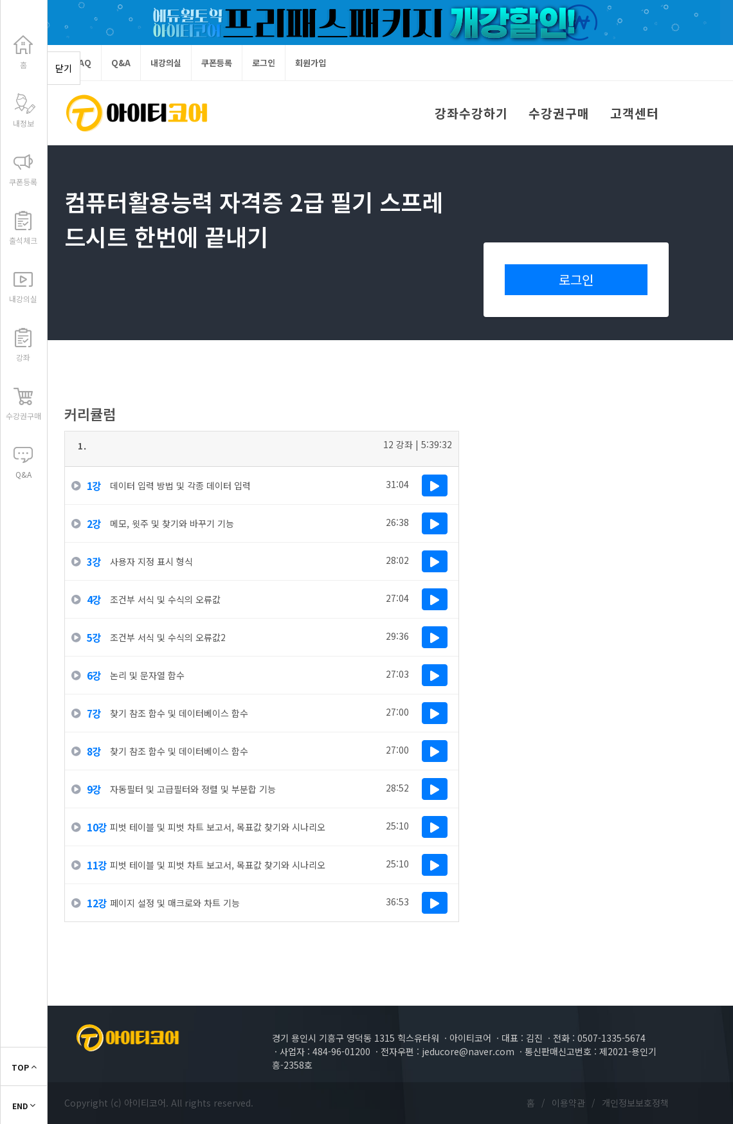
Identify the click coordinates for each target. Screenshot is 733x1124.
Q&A (121, 63)
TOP (24, 1067)
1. (82, 446)
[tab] (261, 449)
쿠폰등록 (216, 63)
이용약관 (568, 1102)
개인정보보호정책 (635, 1102)
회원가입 (310, 63)
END (23, 1105)
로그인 (263, 63)
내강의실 (165, 63)
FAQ (82, 63)
